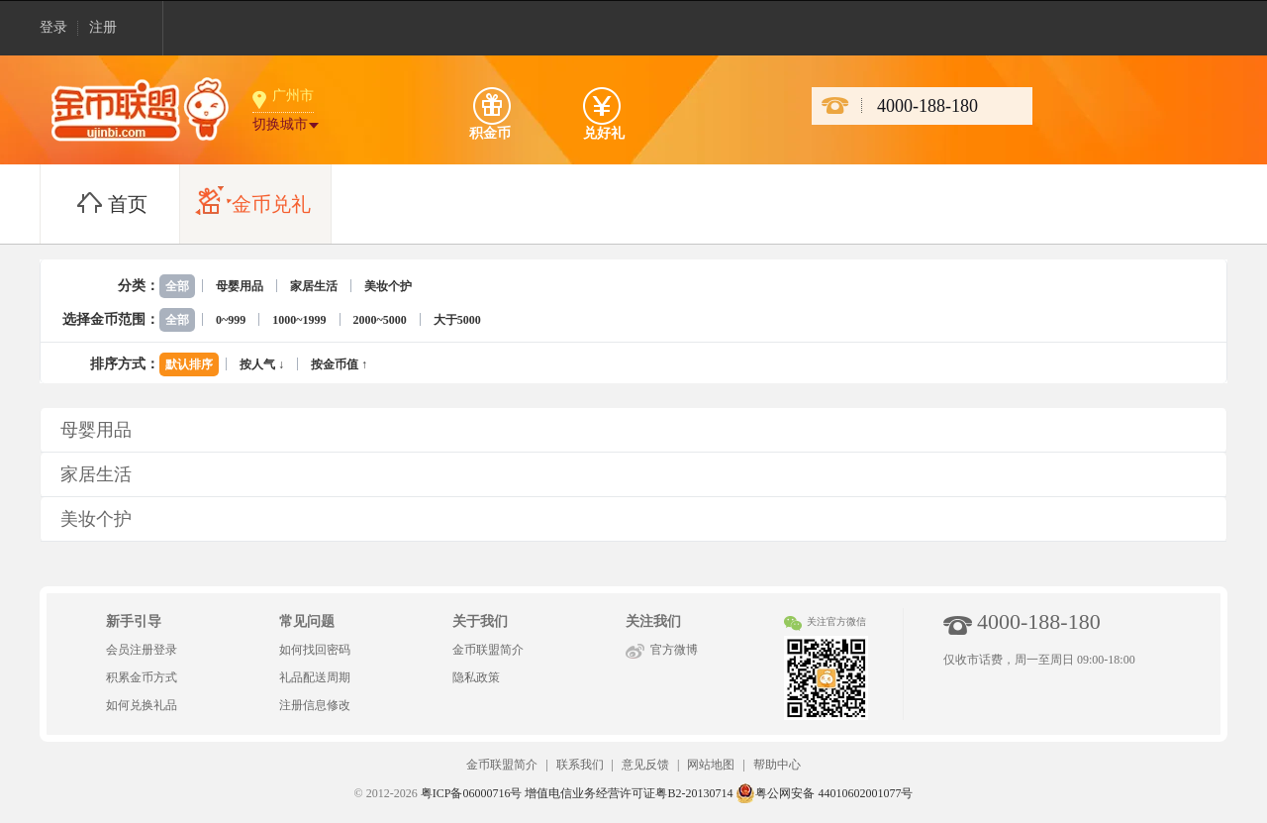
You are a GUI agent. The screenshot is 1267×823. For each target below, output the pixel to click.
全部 (177, 286)
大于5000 (457, 320)
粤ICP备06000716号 (472, 793)
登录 (53, 27)
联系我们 (580, 765)
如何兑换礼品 (141, 705)
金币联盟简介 (488, 650)
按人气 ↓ (262, 364)
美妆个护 (388, 286)
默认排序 (189, 364)
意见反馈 (645, 765)
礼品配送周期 (314, 677)
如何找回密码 (314, 650)
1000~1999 (299, 320)
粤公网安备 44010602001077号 (824, 793)
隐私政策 (476, 677)
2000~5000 (380, 320)
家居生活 (314, 286)
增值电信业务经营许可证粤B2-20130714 (628, 793)
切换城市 (280, 124)
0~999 (230, 320)
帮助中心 (777, 765)
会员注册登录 (141, 650)
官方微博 (674, 650)
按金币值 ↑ (339, 364)
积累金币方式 (141, 677)
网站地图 (710, 765)
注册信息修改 (314, 705)
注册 (103, 27)
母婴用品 (239, 286)
